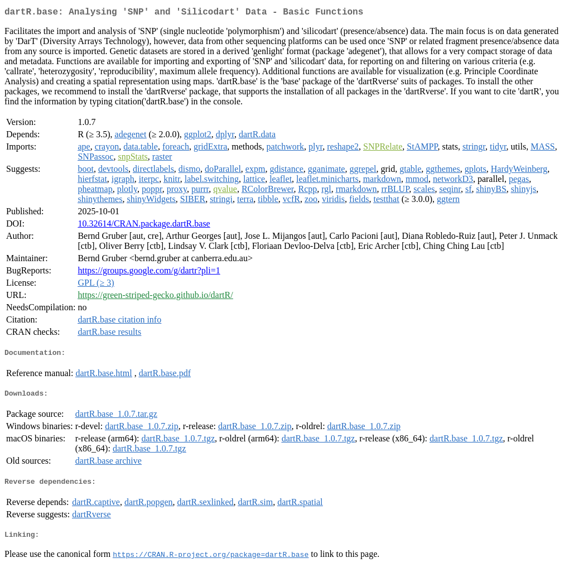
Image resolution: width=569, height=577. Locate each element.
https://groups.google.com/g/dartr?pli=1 (149, 272)
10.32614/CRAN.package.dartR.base (144, 225)
